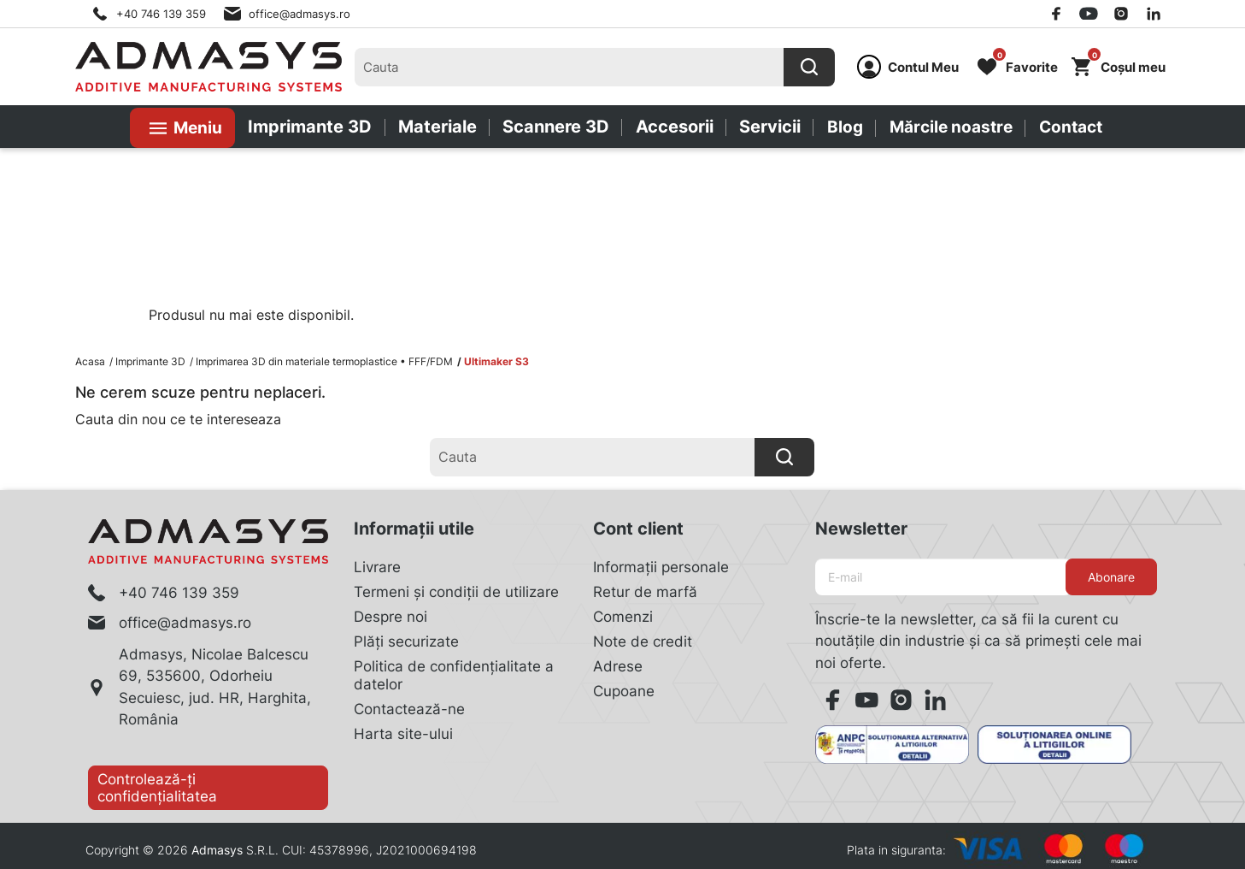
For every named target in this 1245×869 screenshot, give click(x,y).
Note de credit (642, 641)
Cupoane (624, 691)
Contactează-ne (409, 709)
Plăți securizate (406, 641)
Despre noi (390, 616)
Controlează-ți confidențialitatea (157, 788)
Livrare (377, 567)
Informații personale (661, 567)
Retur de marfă (645, 591)
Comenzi (623, 616)
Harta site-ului (403, 733)
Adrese (618, 666)
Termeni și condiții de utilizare (456, 591)
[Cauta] (809, 67)
